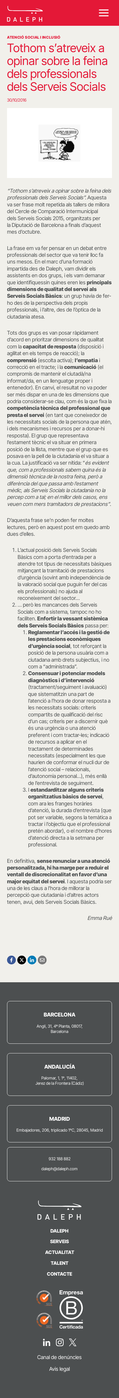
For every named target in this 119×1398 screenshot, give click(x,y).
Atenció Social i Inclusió (34, 37)
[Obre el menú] (103, 12)
